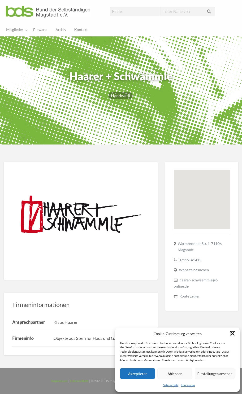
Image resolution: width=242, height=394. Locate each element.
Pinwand (40, 29)
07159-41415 (190, 260)
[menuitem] (15, 30)
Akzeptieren (137, 374)
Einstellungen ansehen (214, 374)
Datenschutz (170, 385)
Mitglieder (14, 29)
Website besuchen (194, 269)
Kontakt (81, 29)
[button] (232, 333)
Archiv (61, 29)
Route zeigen (189, 296)
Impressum (188, 385)
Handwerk (120, 95)
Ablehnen (175, 374)
